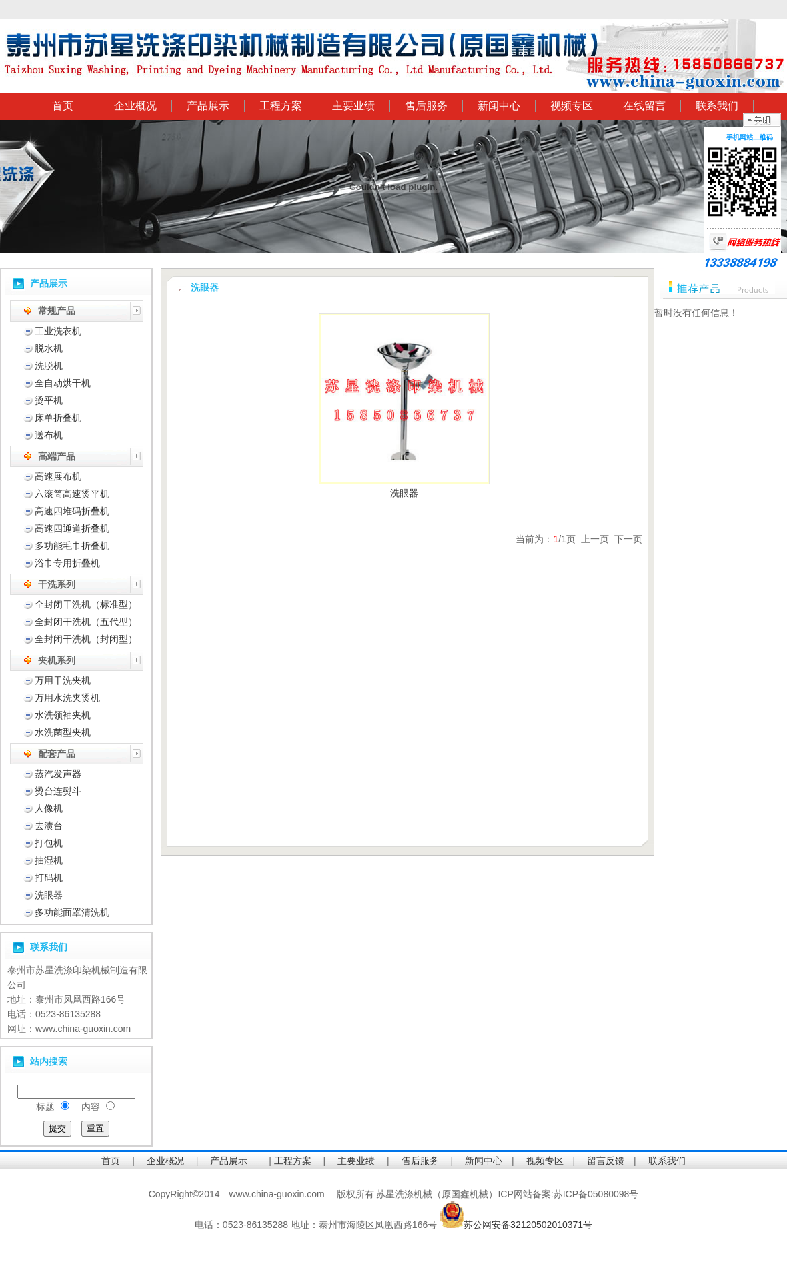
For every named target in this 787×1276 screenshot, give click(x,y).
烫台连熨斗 (58, 791)
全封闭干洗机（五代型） (86, 621)
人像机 (49, 808)
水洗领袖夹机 (63, 715)
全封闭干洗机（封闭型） (86, 639)
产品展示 (208, 105)
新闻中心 (499, 105)
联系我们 (717, 105)
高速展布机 (58, 476)
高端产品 (56, 456)
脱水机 (49, 348)
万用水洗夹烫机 (67, 697)
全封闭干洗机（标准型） (86, 604)
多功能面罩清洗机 (72, 912)
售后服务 (426, 105)
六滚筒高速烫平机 (72, 493)
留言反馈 (605, 1160)
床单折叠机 (58, 417)
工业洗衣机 (58, 331)
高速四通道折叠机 (72, 528)
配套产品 (56, 753)
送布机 (49, 435)
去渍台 (49, 825)
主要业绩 (353, 105)
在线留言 (644, 105)
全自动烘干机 (63, 383)
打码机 (49, 877)
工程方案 (280, 105)
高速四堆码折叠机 (72, 511)
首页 (62, 105)
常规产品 (56, 310)
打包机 (49, 843)
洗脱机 (49, 365)
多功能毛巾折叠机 (72, 545)
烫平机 (49, 400)
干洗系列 (56, 584)
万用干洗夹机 (63, 680)
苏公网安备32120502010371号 (528, 1224)
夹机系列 (56, 660)
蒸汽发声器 (58, 773)
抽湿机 (49, 860)
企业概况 (135, 105)
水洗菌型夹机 (63, 732)
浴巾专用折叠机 (67, 563)
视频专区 (571, 105)
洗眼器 (49, 895)
